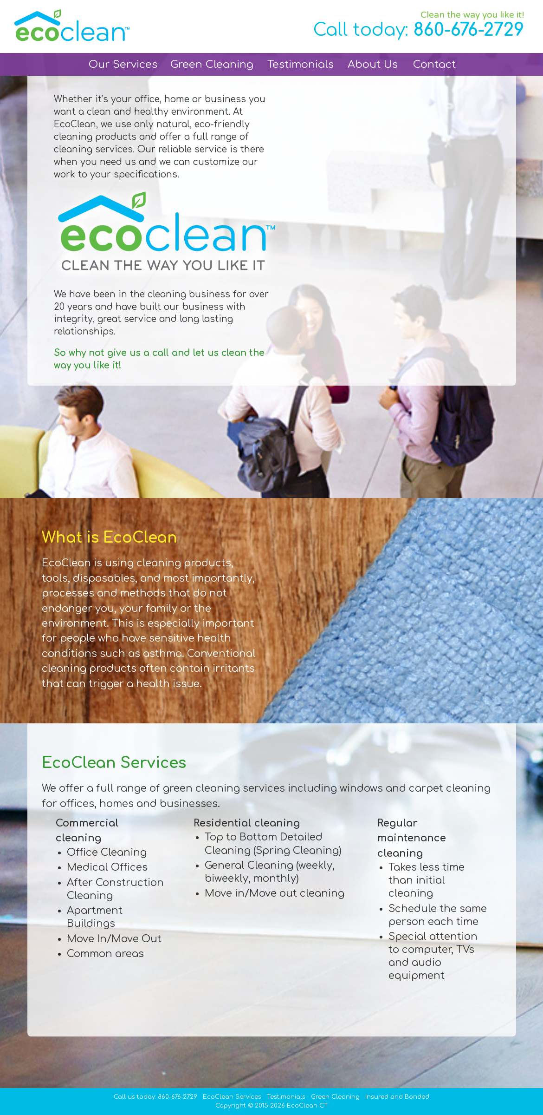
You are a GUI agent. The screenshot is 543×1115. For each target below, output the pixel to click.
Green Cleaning (211, 64)
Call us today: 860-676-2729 (155, 1097)
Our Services (123, 64)
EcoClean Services (232, 1097)
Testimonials (300, 64)
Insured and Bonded (397, 1097)
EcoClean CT (307, 1105)
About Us (373, 64)
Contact (434, 64)
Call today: (418, 30)
